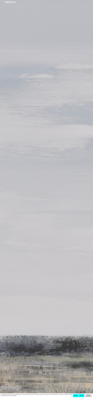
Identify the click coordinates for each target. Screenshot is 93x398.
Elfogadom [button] (76, 395)
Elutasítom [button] (81, 395)
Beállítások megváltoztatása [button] (88, 396)
